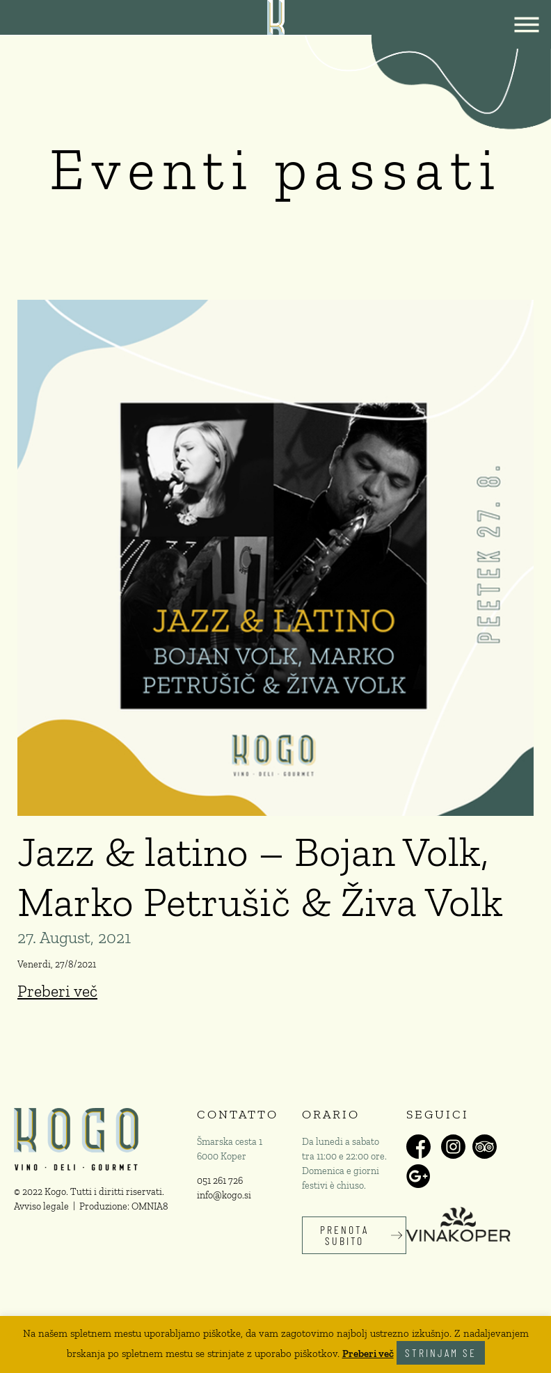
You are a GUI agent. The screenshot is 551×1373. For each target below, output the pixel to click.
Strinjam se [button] (441, 1352)
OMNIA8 (149, 1206)
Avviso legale (41, 1206)
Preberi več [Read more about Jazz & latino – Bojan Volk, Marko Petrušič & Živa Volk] (57, 991)
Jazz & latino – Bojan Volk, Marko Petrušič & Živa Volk (260, 876)
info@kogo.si (224, 1195)
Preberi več (368, 1353)
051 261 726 (220, 1181)
